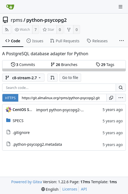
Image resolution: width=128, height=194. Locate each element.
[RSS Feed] (6, 29)
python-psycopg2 (46, 20)
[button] (52, 78)
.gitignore (21, 132)
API (84, 189)
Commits (23, 64)
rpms (16, 20)
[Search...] (121, 88)
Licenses (69, 189)
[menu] (121, 98)
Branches (64, 64)
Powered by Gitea (26, 181)
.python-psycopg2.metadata (37, 144)
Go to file (70, 77)
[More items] (121, 41)
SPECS (18, 120)
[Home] (10, 7)
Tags (105, 64)
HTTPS (10, 97)
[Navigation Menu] (120, 7)
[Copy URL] (111, 98)
